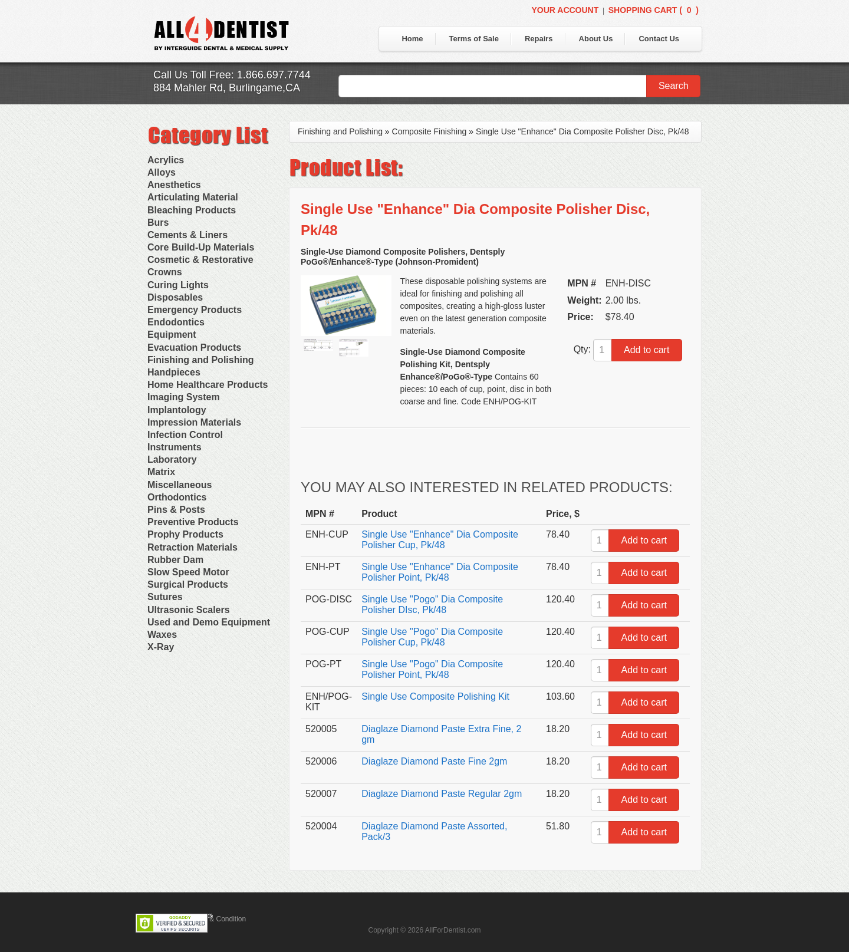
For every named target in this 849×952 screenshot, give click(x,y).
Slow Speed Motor (188, 572)
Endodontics (176, 322)
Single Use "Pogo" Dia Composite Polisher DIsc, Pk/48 (432, 604)
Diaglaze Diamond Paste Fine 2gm (434, 761)
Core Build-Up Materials (200, 247)
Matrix (161, 472)
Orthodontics (176, 497)
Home (412, 38)
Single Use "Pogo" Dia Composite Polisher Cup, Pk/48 (432, 637)
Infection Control (185, 435)
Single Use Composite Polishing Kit (435, 696)
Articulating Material (192, 197)
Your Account (564, 10)
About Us (596, 38)
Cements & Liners (187, 235)
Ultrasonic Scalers (188, 610)
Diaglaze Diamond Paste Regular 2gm (441, 794)
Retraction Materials (192, 547)
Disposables (175, 297)
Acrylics (165, 160)
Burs (158, 223)
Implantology (176, 410)
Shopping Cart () (653, 10)
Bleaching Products (191, 210)
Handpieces (173, 372)
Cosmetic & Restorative (200, 260)
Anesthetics (174, 185)
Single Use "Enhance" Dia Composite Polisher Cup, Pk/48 (439, 539)
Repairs (539, 38)
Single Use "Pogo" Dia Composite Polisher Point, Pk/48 (432, 669)
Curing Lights (178, 285)
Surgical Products (187, 584)
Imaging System (183, 397)
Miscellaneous (179, 485)
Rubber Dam (175, 560)
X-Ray (160, 647)
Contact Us (659, 38)
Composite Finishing (429, 131)
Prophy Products (185, 534)
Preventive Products (193, 522)
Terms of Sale (474, 38)
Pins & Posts (176, 510)
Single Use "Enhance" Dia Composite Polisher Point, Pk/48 (439, 572)
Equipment (171, 335)
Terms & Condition (217, 919)
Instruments (174, 447)
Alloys (161, 172)
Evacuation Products (194, 347)
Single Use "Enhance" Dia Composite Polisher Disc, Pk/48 (582, 131)
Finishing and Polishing (200, 360)
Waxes (162, 635)
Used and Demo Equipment (208, 622)
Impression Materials (194, 422)
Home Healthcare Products (207, 385)
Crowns (164, 272)
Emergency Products (194, 310)
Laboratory (172, 459)
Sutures (165, 597)
